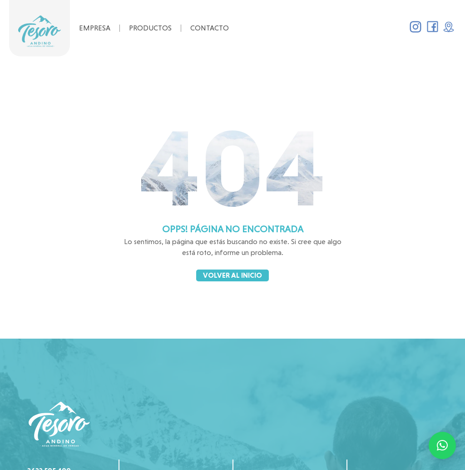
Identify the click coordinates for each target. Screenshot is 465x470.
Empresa (94, 28)
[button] (442, 445)
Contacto (209, 28)
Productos (150, 28)
